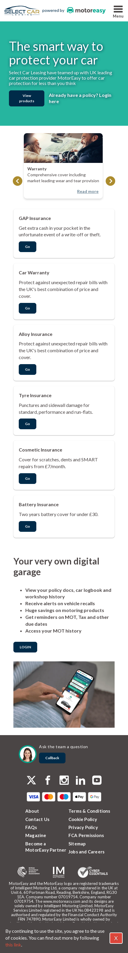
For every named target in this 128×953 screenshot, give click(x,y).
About (32, 811)
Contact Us (37, 819)
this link (13, 944)
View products (26, 98)
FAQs (31, 827)
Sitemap (77, 843)
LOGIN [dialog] (25, 647)
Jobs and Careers (86, 851)
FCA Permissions (86, 835)
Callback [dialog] (52, 758)
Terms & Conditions (89, 811)
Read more (88, 191)
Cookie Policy (82, 819)
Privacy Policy (83, 827)
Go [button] (27, 246)
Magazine (35, 835)
